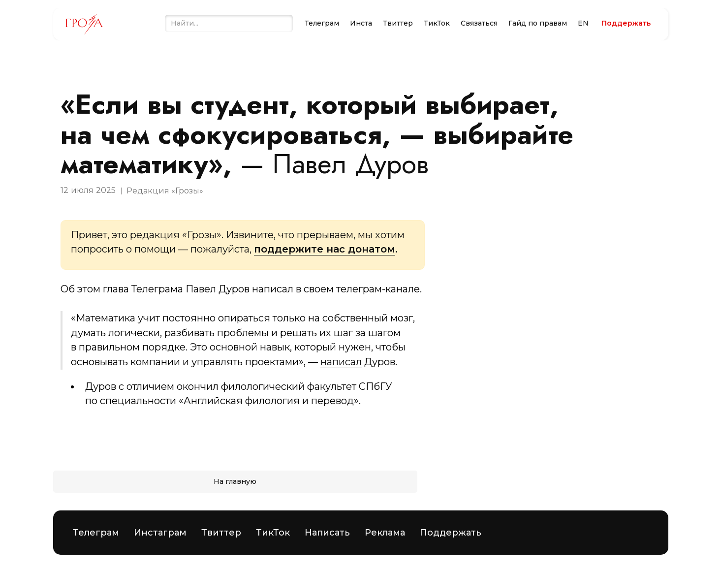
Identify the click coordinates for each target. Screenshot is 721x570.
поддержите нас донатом (324, 249)
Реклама (385, 532)
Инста (361, 23)
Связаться (479, 23)
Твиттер (398, 23)
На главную (235, 481)
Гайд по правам (537, 23)
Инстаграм (160, 532)
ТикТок (437, 23)
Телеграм (322, 23)
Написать (327, 532)
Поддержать (450, 532)
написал (341, 362)
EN (583, 23)
